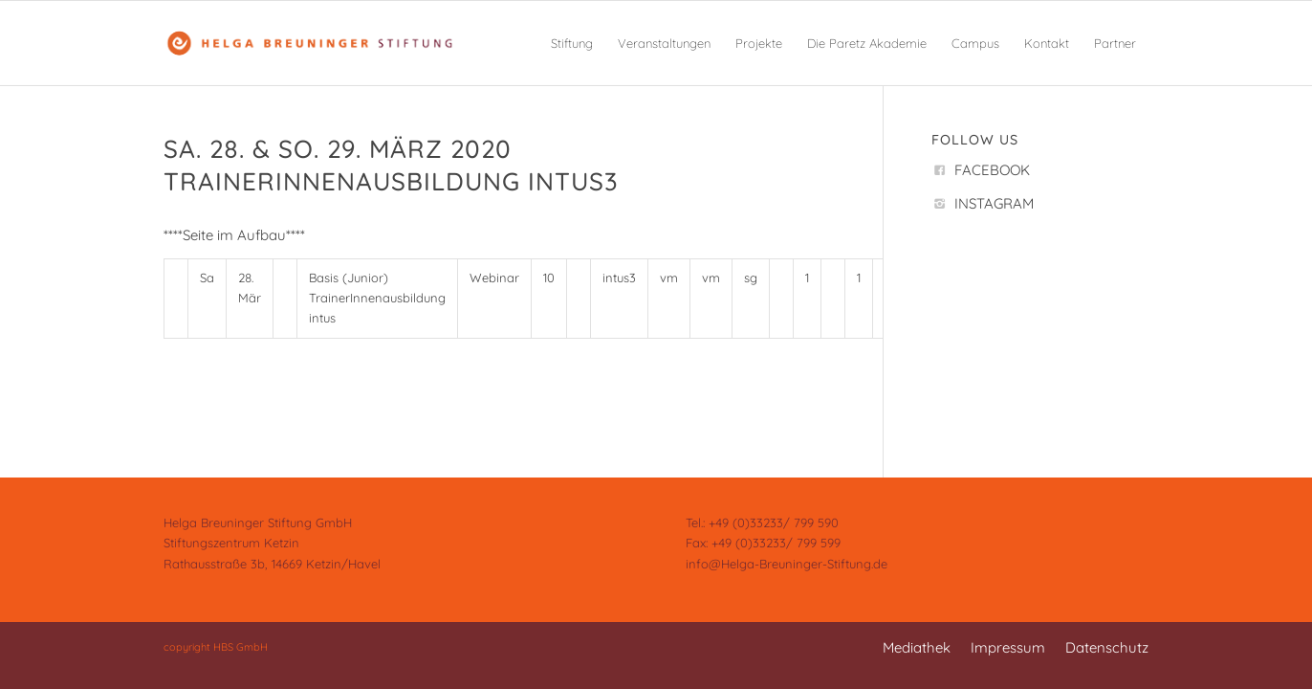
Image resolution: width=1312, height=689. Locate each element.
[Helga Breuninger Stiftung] (309, 43)
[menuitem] (571, 43)
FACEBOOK (992, 170)
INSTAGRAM (994, 203)
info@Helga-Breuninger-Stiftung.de (786, 563)
